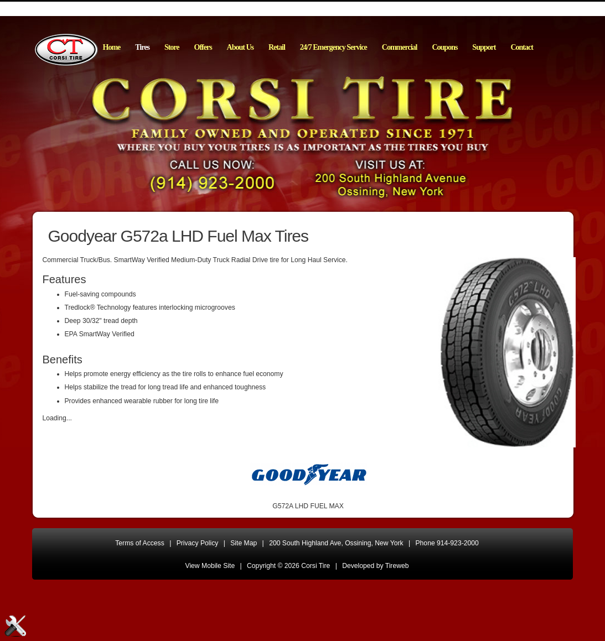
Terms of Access (139, 543)
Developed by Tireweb (375, 566)
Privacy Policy (198, 543)
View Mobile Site (210, 566)
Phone (447, 543)
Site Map (243, 543)
